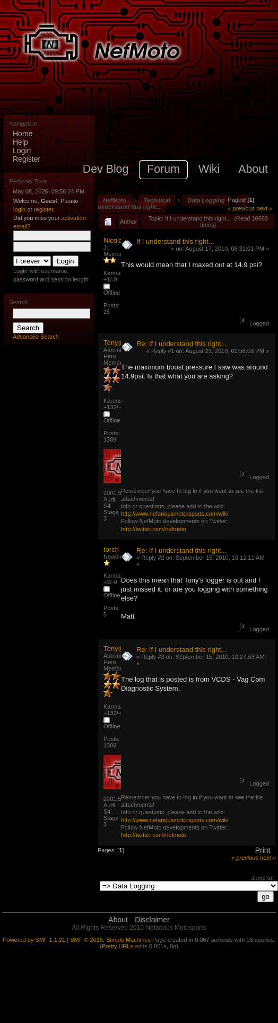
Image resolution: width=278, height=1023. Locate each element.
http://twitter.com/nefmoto (153, 529)
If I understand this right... (175, 241)
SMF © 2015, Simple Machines (110, 940)
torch (111, 549)
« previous (241, 208)
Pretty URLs (117, 946)
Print (263, 850)
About (118, 919)
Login (22, 150)
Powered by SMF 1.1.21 (34, 940)
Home (22, 133)
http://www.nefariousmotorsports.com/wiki (174, 513)
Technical (157, 200)
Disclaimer (152, 919)
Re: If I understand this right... (181, 344)
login (19, 209)
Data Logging (205, 200)
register (43, 209)
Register (26, 159)
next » (264, 208)
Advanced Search (36, 336)
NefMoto (114, 200)
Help (20, 142)
